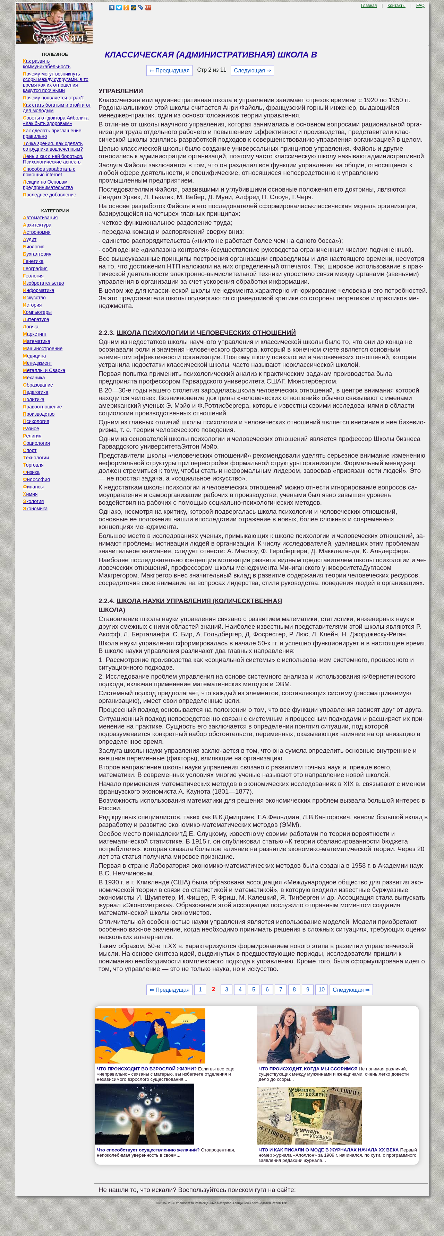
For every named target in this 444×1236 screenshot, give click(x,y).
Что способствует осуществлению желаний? (148, 1150)
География (35, 268)
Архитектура (37, 225)
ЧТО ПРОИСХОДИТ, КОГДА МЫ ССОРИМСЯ (308, 1068)
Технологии (36, 457)
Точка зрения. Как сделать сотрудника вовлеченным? (53, 146)
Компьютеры (37, 312)
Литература (36, 319)
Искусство (34, 297)
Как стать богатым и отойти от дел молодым (57, 107)
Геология (33, 276)
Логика (31, 326)
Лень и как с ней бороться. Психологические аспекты (53, 159)
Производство (38, 414)
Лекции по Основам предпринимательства (48, 184)
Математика (36, 341)
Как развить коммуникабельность (46, 63)
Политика (33, 399)
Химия (30, 494)
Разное (31, 428)
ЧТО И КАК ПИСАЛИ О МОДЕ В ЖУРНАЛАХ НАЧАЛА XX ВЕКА (329, 1150)
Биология (33, 246)
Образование (38, 385)
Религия (32, 436)
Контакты (396, 5)
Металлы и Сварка (44, 370)
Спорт (29, 450)
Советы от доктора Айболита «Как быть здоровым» (55, 120)
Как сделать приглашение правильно (52, 133)
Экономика (35, 508)
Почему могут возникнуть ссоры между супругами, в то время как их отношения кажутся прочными (55, 82)
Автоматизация (40, 217)
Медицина (34, 356)
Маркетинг (34, 334)
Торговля (33, 465)
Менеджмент (37, 363)
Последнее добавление (49, 194)
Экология (33, 501)
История (32, 305)
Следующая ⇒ (252, 70)
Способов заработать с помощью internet (49, 171)
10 (321, 989)
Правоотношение (42, 406)
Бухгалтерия (37, 254)
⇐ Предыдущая (169, 70)
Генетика (33, 261)
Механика (34, 377)
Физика (31, 472)
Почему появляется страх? (53, 97)
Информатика (38, 290)
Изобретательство (43, 283)
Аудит (29, 239)
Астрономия (37, 232)
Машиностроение (42, 348)
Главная (369, 5)
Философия (36, 479)
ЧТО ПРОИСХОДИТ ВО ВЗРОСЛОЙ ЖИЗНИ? (147, 1068)
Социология (36, 443)
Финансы (33, 486)
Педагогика (35, 392)
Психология (36, 421)
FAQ (420, 5)
